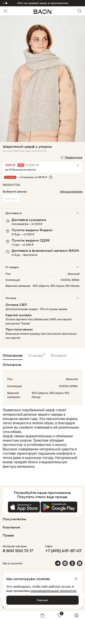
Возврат (59, 355)
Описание (13, 355)
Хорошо (42, 600)
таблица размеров (71, 191)
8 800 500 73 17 (18, 550)
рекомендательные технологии (53, 591)
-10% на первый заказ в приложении (42, 3)
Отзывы (36, 355)
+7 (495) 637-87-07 (63, 550)
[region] (42, 440)
